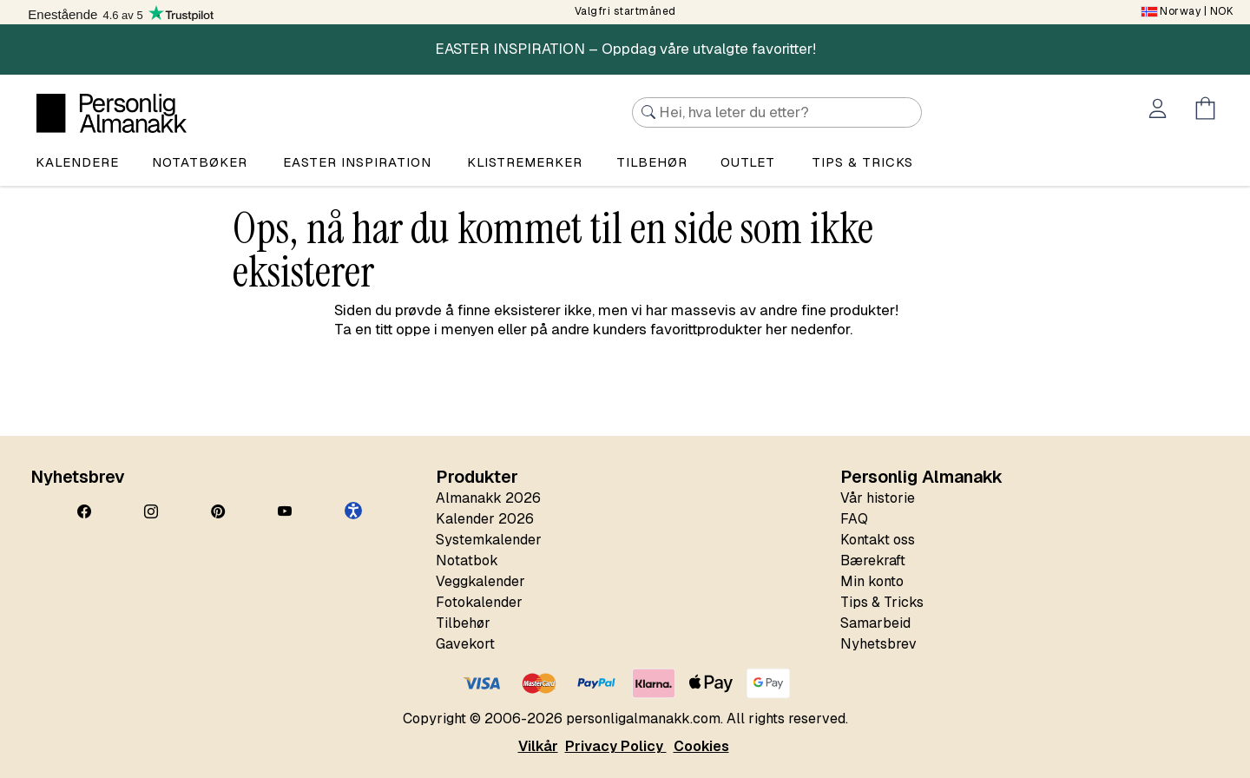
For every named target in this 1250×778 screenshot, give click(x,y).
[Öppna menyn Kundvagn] (1209, 111)
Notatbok (467, 560)
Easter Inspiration (357, 162)
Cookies (701, 746)
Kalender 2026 (485, 519)
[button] (353, 510)
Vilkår (538, 746)
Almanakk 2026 (488, 498)
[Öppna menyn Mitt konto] (1161, 111)
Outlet (747, 162)
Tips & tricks (862, 162)
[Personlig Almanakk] (111, 113)
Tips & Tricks (882, 602)
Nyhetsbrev (878, 644)
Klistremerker (524, 162)
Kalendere (77, 162)
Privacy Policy (616, 746)
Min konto (872, 581)
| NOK (1187, 11)
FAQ (854, 519)
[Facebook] (84, 512)
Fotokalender (479, 602)
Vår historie (877, 498)
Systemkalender (489, 540)
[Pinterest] (218, 512)
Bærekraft (872, 560)
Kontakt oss (877, 540)
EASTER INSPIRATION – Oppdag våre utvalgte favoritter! (625, 48)
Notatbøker (199, 162)
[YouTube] (285, 512)
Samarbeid (875, 623)
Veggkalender (480, 581)
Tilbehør (652, 162)
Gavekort (465, 644)
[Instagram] (151, 512)
